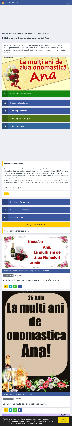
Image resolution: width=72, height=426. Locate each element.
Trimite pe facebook (15, 111)
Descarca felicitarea (15, 103)
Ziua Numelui (8, 275)
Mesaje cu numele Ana (36, 224)
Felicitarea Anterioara (15, 202)
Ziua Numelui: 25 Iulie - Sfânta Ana (36, 33)
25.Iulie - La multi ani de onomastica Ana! (25, 404)
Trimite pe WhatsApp (16, 118)
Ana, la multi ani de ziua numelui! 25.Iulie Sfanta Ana (31, 280)
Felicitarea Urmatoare (16, 210)
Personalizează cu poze (16, 93)
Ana (19, 33)
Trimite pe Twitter (14, 126)
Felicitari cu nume (9, 33)
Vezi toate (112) (12, 217)
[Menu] (67, 3)
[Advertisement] (36, 18)
